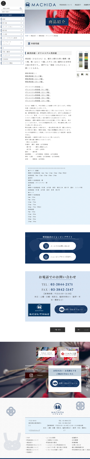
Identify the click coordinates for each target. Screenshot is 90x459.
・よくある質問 (50, 438)
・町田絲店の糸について (33, 445)
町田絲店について (66, 5)
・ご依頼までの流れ (51, 440)
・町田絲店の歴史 (51, 442)
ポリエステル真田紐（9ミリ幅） (37, 89)
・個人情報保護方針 (77, 447)
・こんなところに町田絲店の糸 (55, 445)
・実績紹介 (29, 452)
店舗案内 (87, 5)
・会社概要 (74, 440)
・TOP (27, 438)
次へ (79, 330)
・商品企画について (32, 447)
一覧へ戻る (57, 330)
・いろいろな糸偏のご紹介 (54, 450)
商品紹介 (78, 5)
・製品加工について (32, 450)
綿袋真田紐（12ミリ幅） (34, 79)
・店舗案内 (74, 438)
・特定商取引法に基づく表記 (80, 450)
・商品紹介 (29, 442)
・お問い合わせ (76, 445)
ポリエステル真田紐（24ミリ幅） (38, 101)
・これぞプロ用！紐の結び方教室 (56, 447)
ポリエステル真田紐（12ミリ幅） (38, 92)
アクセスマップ (34, 430)
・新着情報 (74, 442)
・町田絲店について (32, 440)
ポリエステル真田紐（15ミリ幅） (38, 95)
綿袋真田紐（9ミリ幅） (34, 76)
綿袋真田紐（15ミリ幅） (34, 82)
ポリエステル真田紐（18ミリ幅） (38, 98)
